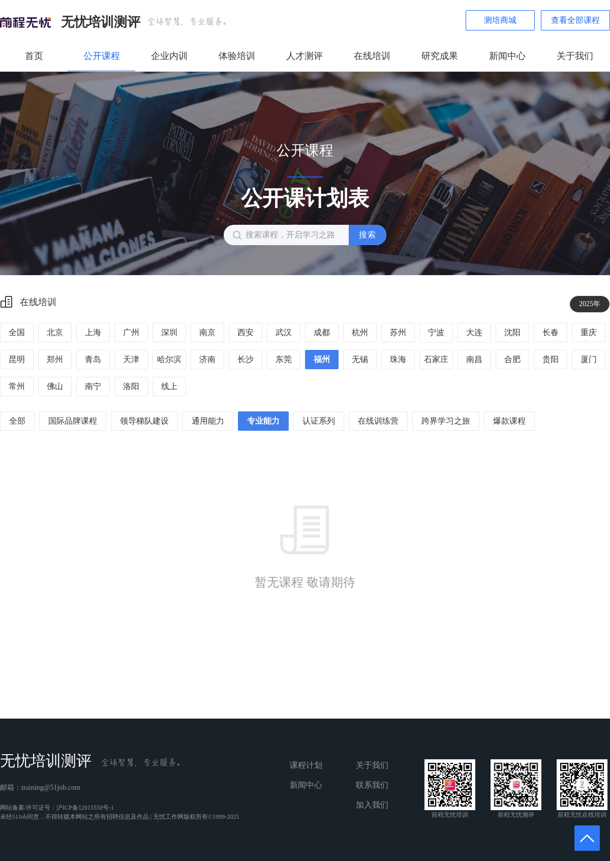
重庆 (589, 332)
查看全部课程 (575, 20)
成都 (322, 332)
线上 (169, 386)
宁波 (436, 332)
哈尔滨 (169, 359)
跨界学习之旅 (445, 421)
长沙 (245, 359)
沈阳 (512, 332)
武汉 (284, 332)
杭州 (360, 332)
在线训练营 (378, 421)
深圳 (169, 332)
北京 (55, 332)
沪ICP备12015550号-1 (85, 807)
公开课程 (101, 56)
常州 (17, 386)
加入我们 (372, 804)
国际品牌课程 (72, 421)
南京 (207, 332)
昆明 (17, 359)
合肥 (512, 359)
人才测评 (304, 56)
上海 (93, 332)
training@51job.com (50, 787)
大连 (474, 332)
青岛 (93, 359)
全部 (17, 421)
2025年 (589, 304)
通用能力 (208, 421)
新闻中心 (507, 56)
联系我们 (372, 785)
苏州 (398, 332)
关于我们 (575, 56)
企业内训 (169, 56)
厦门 (589, 359)
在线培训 (372, 56)
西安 (245, 332)
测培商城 (500, 20)
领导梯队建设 (144, 421)
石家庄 (436, 359)
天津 (131, 359)
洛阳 (131, 386)
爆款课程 (509, 421)
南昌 (474, 359)
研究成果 (439, 56)
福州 (322, 359)
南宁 (93, 386)
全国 (17, 332)
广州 (131, 332)
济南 (207, 359)
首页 (34, 56)
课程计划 (306, 765)
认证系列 (318, 421)
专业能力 (263, 421)
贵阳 (550, 359)
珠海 (398, 359)
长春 (550, 332)
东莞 (284, 359)
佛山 (55, 386)
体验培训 (237, 56)
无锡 (360, 359)
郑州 (55, 359)
